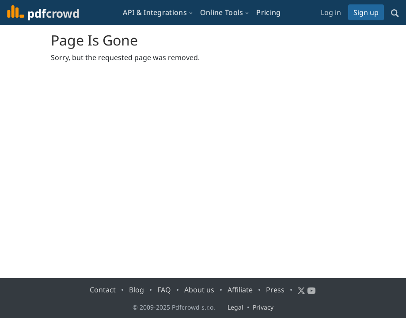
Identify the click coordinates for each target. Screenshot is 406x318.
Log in (331, 12)
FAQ (164, 290)
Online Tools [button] (221, 12)
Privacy (263, 307)
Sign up (366, 12)
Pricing (268, 12)
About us (199, 290)
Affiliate (240, 290)
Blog (136, 290)
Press (275, 290)
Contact (103, 290)
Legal (235, 307)
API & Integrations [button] (154, 12)
